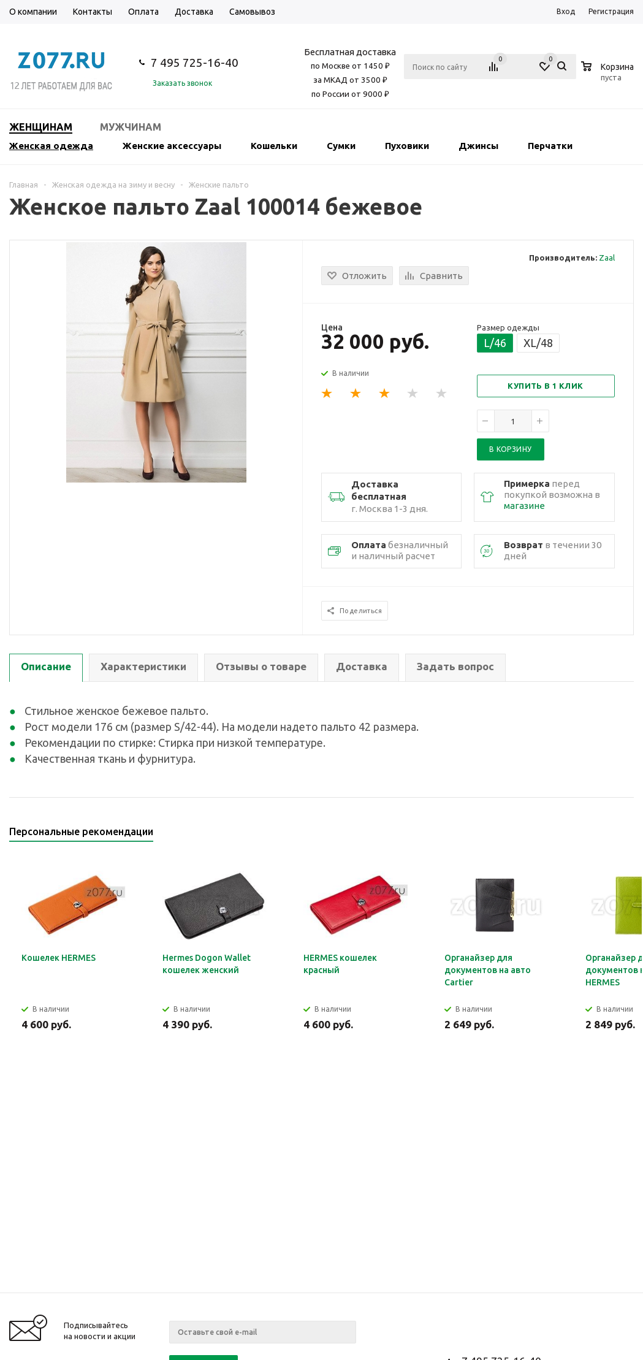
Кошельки (274, 145)
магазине (524, 505)
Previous (604, 835)
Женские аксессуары (172, 145)
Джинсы (478, 145)
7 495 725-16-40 (194, 62)
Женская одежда (51, 145)
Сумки (341, 145)
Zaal (607, 257)
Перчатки (550, 145)
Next (625, 835)
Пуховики (407, 145)
